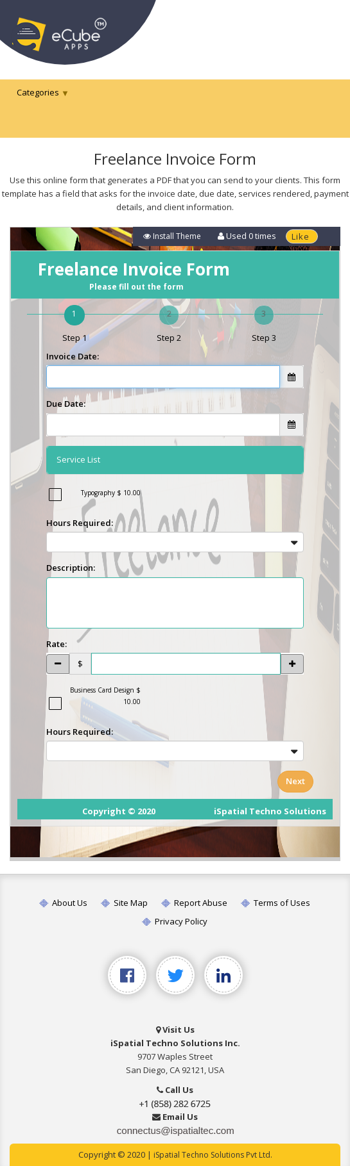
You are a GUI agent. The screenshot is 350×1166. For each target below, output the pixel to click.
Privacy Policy (174, 921)
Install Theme (172, 236)
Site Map (123, 902)
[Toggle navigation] (323, 30)
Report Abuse (194, 902)
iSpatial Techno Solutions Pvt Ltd (211, 1154)
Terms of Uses (275, 902)
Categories (38, 92)
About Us (63, 902)
